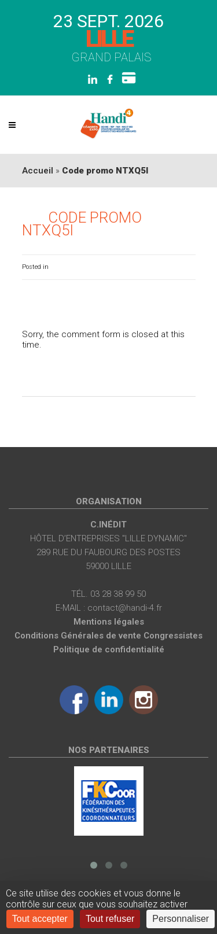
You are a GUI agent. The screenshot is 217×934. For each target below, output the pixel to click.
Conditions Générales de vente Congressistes (108, 635)
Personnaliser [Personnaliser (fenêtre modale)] (180, 919)
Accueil (37, 170)
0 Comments (176, 267)
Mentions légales (108, 621)
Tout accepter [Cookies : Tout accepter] (40, 919)
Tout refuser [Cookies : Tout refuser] (110, 919)
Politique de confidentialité (108, 649)
